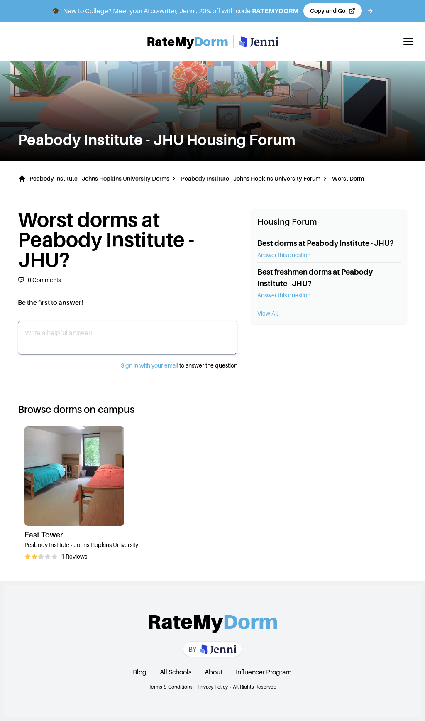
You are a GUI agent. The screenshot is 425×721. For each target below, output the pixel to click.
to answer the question (179, 365)
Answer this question (283, 254)
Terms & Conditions (171, 687)
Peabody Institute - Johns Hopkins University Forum (250, 178)
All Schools (175, 672)
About (213, 672)
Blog (140, 672)
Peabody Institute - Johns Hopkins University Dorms (99, 178)
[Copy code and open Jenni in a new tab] (332, 10)
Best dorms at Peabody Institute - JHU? (325, 243)
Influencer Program (264, 672)
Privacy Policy (213, 687)
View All (267, 313)
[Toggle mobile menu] (408, 42)
